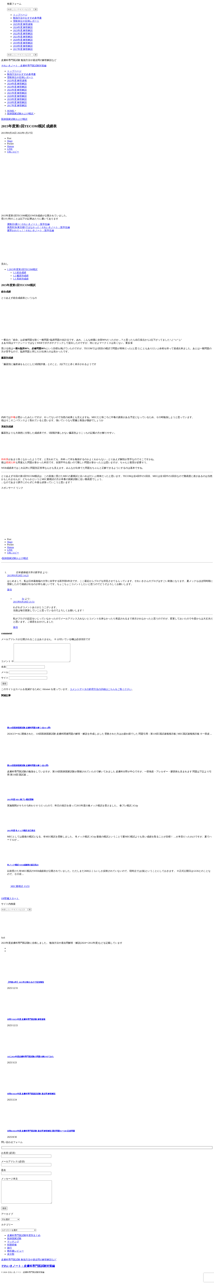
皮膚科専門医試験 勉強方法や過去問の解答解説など (28, 1267)
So (23, 598)
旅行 (9, 1256)
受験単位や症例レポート (20, 77)
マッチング (13, 1249)
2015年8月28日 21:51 (23, 602)
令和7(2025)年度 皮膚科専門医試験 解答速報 (26, 1023)
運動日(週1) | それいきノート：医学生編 (28, 224)
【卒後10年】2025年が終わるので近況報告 (25, 986)
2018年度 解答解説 (17, 102)
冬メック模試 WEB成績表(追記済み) (23, 868)
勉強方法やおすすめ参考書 (21, 74)
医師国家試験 (14, 1246)
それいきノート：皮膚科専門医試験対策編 (23, 65)
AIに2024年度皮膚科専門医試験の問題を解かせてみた (30, 1060)
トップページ (14, 71)
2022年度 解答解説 (17, 90)
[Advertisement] (26, 513)
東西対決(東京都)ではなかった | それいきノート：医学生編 (38, 227)
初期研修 (12, 1252)
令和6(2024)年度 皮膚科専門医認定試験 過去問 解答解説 (31, 1097)
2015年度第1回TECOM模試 (22, 269)
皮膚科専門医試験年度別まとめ (23, 1243)
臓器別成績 (21, 275)
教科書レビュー (15, 1259)
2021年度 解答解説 (17, 93)
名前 (3, 670)
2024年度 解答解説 (17, 83)
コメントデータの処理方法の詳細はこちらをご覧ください (101, 692)
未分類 (10, 1262)
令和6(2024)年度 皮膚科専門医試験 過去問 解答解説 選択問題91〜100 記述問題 (41, 1134)
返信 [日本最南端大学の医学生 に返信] (9, 589)
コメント (7, 665)
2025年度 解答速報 (17, 80)
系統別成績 (21, 278)
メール (4, 676)
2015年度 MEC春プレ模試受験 (20, 803)
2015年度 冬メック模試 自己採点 (21, 834)
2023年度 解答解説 (17, 86)
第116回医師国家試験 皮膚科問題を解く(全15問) (28, 769)
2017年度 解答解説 (17, 105)
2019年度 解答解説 (17, 99)
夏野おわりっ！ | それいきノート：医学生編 (30, 230)
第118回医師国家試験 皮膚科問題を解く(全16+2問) (29, 731)
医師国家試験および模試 (15, 558)
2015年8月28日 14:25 (18, 575)
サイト (4, 681)
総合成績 (19, 272)
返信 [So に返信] (15, 627)
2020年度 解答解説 (17, 96)
